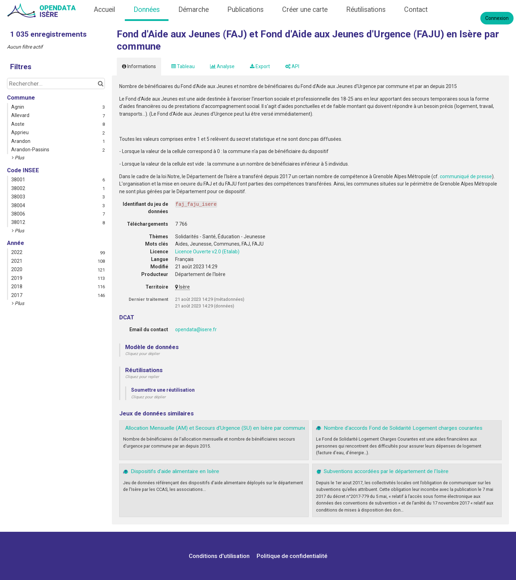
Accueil (104, 10)
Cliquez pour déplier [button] (142, 353)
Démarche (193, 10)
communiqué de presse (466, 176)
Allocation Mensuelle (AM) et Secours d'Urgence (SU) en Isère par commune (216, 428)
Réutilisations (366, 10)
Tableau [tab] (183, 66)
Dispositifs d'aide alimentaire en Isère (175, 471)
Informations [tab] (139, 66)
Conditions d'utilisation (220, 555)
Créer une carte (305, 10)
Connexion (497, 18)
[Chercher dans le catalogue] (100, 83)
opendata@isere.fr (196, 329)
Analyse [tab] (222, 66)
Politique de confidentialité (292, 555)
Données (147, 10)
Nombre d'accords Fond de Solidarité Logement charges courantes (403, 428)
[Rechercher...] (56, 83)
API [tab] (292, 66)
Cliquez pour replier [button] (142, 377)
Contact (416, 10)
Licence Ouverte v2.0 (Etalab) (207, 251)
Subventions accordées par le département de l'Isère (386, 471)
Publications (245, 10)
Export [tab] (260, 66)
